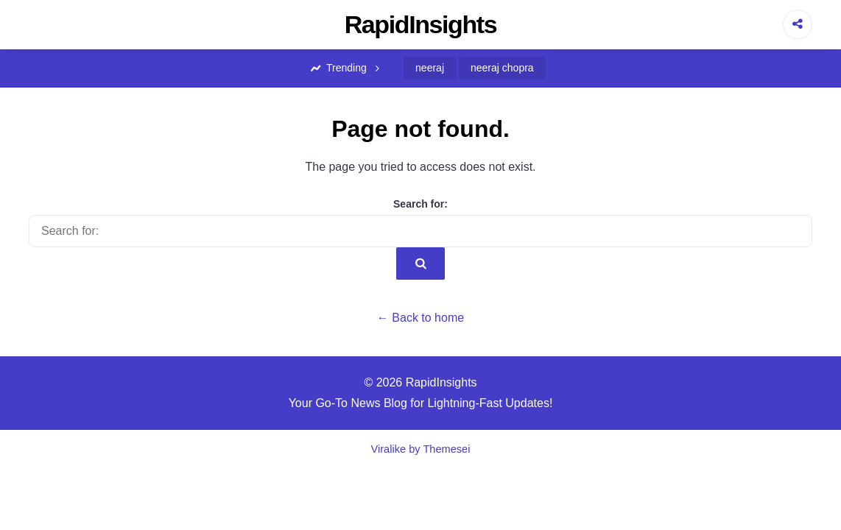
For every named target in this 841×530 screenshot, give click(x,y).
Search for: (420, 204)
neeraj (429, 68)
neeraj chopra (502, 68)
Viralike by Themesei (421, 449)
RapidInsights (421, 24)
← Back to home (420, 317)
